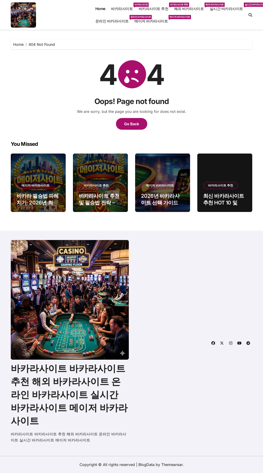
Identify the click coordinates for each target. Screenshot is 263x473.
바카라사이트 (123, 7)
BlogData (146, 464)
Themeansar (172, 464)
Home (100, 8)
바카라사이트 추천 (155, 7)
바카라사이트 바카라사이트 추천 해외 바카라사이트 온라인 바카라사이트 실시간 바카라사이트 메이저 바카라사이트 (69, 394)
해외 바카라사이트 (190, 7)
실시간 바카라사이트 (228, 7)
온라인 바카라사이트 (113, 19)
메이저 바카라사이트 (152, 19)
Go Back (131, 124)
